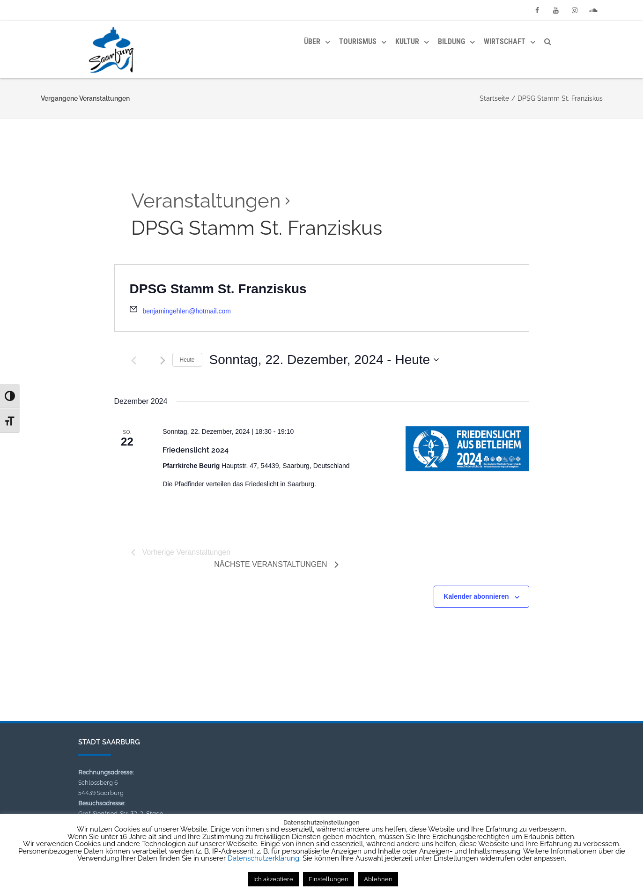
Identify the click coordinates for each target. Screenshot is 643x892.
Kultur (407, 41)
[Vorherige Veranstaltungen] (133, 360)
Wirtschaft (504, 41)
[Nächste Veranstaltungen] (162, 360)
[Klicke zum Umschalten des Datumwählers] (324, 359)
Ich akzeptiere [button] (273, 879)
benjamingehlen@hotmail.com (186, 311)
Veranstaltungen (206, 200)
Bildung (451, 41)
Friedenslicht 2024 (196, 450)
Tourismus (358, 41)
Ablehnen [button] (378, 879)
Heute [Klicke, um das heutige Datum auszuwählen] (187, 360)
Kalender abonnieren (476, 596)
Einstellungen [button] (328, 879)
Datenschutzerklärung (263, 858)
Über (312, 41)
